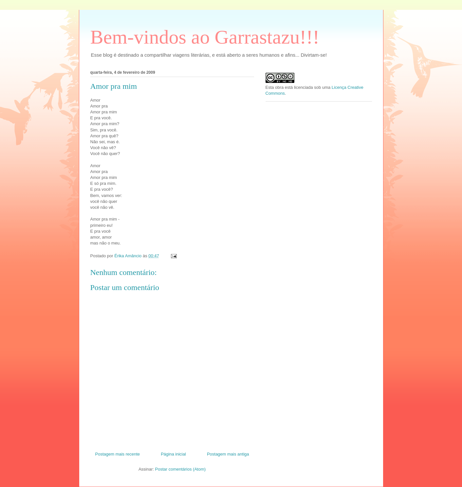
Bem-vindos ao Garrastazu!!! (205, 37)
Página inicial (173, 454)
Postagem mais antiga (228, 454)
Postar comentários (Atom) (180, 469)
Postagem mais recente (117, 454)
